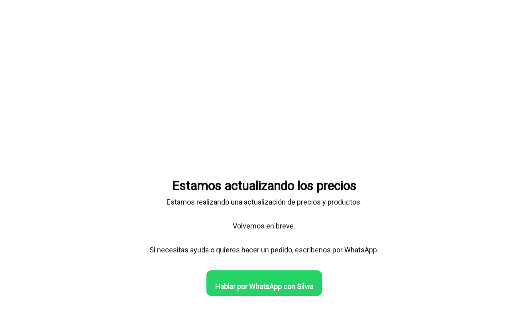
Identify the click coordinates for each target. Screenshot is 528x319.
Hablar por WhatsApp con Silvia (264, 286)
